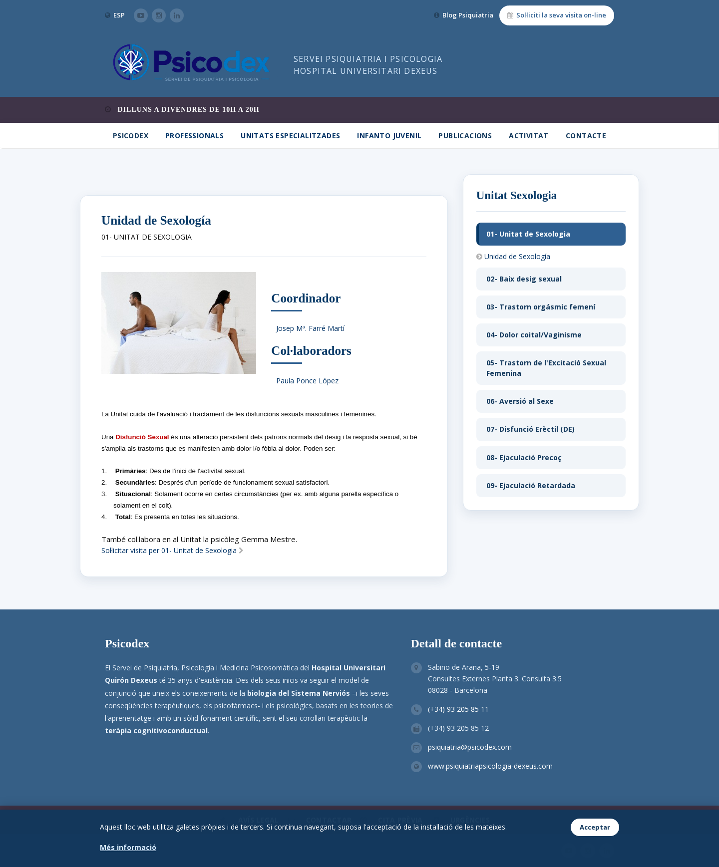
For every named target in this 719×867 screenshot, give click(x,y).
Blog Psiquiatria (463, 14)
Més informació (128, 847)
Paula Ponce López (307, 380)
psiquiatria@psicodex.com (470, 747)
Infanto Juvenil (389, 135)
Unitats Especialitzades (290, 135)
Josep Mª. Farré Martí (310, 328)
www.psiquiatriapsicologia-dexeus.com (490, 766)
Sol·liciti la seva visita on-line (556, 14)
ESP (119, 14)
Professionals (194, 135)
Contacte (586, 135)
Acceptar (595, 827)
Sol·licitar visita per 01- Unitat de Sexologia (172, 550)
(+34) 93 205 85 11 (458, 709)
